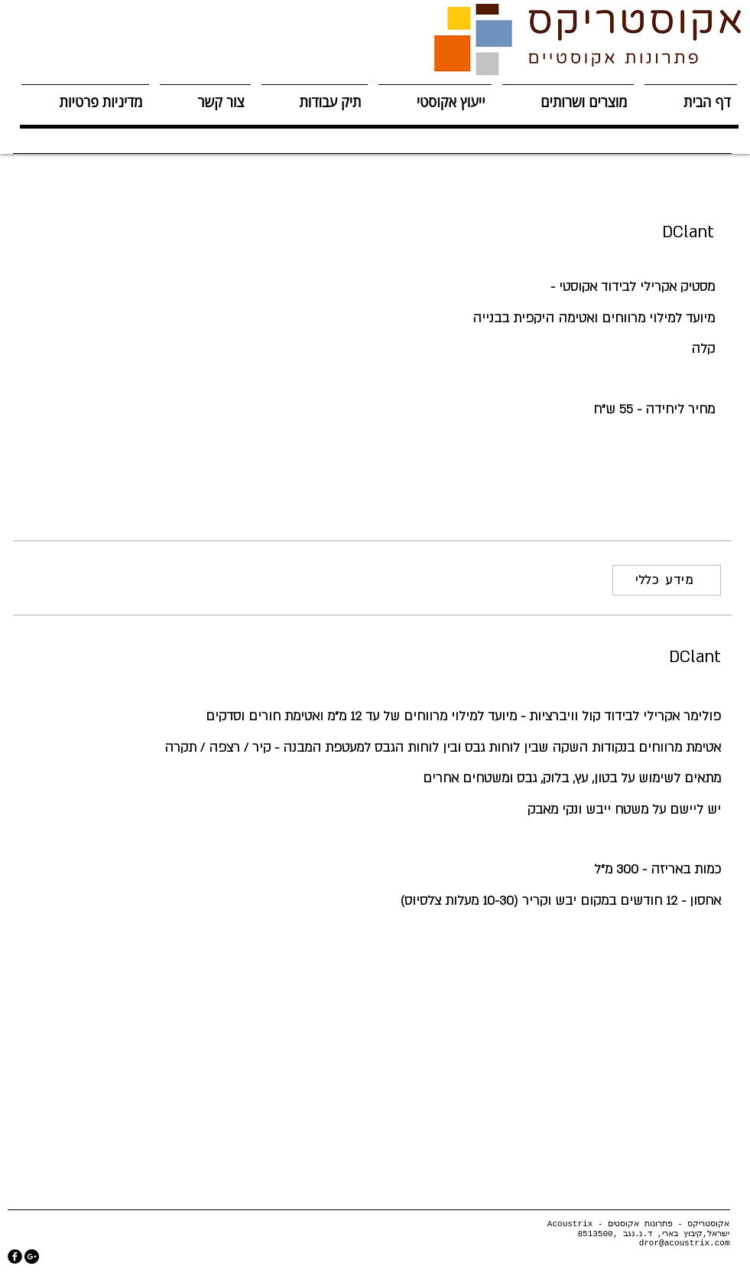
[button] (568, 95)
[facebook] (15, 1256)
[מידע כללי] (666, 580)
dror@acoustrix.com (684, 1243)
